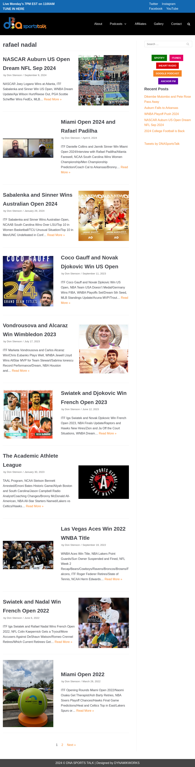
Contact (176, 23)
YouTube (172, 8)
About (98, 23)
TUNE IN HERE (13, 8)
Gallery (159, 23)
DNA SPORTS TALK (80, 763)
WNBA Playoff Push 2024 (161, 114)
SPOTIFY (159, 57)
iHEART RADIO (167, 65)
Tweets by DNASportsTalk (162, 143)
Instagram (168, 4)
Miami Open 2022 (83, 674)
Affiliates (140, 23)
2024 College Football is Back (164, 131)
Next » (71, 744)
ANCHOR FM (168, 81)
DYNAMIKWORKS (127, 763)
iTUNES (176, 57)
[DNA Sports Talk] (25, 24)
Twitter (153, 4)
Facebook (155, 8)
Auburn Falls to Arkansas (161, 107)
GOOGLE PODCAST (167, 73)
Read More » (53, 99)
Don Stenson (14, 75)
